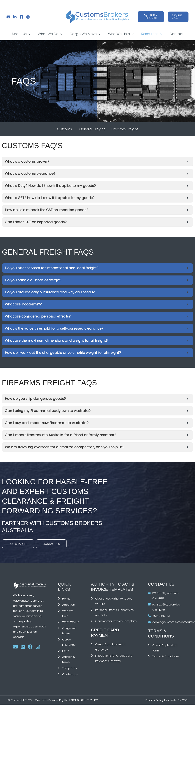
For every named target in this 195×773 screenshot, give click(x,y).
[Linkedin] (15, 17)
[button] (178, 17)
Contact (175, 33)
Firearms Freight (124, 129)
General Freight (91, 129)
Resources (150, 33)
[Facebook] (21, 17)
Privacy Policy (154, 700)
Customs (64, 129)
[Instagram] (28, 17)
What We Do (51, 33)
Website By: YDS (177, 700)
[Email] (8, 17)
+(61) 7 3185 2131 (150, 16)
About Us (22, 33)
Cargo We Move (85, 33)
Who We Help (121, 33)
